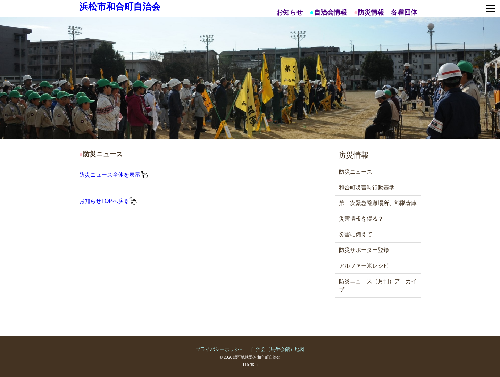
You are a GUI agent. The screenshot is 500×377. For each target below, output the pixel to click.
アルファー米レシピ (364, 266)
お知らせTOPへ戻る (104, 201)
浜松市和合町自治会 (119, 6)
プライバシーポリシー (219, 349)
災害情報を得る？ (361, 219)
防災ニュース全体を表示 (109, 175)
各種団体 (404, 12)
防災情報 (371, 12)
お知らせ (289, 12)
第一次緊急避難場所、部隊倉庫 (378, 203)
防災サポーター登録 (364, 250)
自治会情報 (330, 12)
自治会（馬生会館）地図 (278, 349)
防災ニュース (355, 172)
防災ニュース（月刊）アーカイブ (378, 285)
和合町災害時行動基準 (366, 187)
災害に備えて (355, 234)
